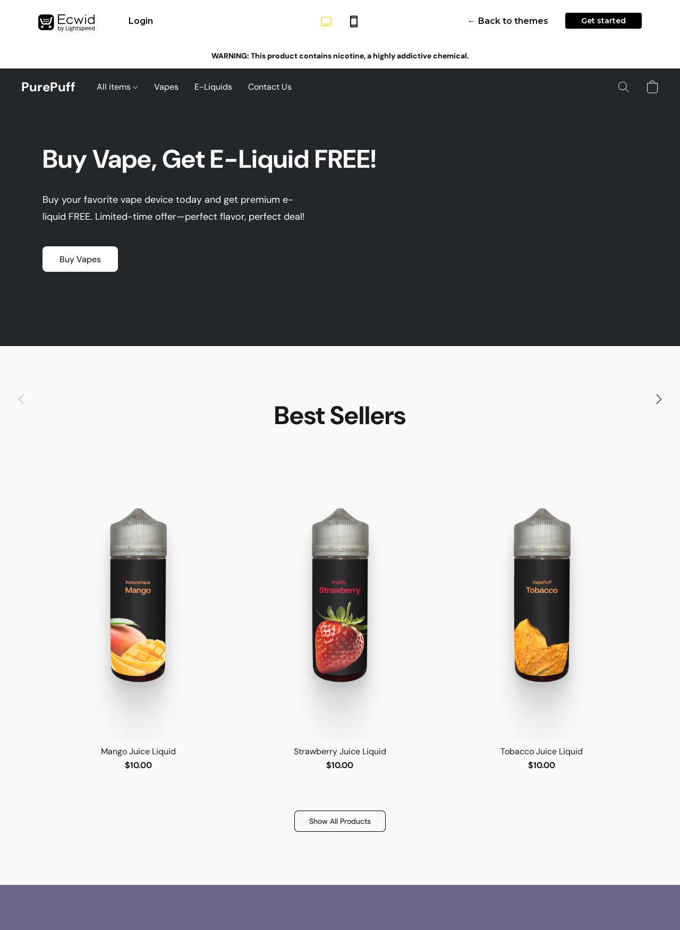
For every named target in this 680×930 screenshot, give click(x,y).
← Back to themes (508, 21)
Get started (603, 20)
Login (141, 21)
